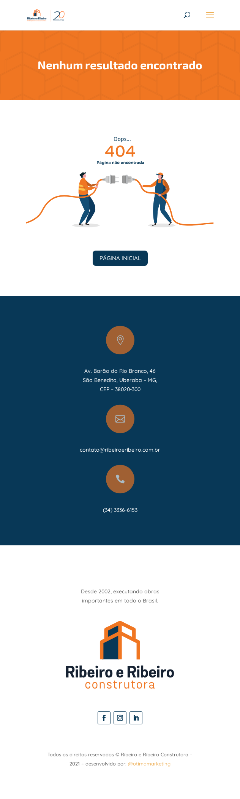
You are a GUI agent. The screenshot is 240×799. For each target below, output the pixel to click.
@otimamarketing (149, 764)
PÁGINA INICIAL (120, 258)
